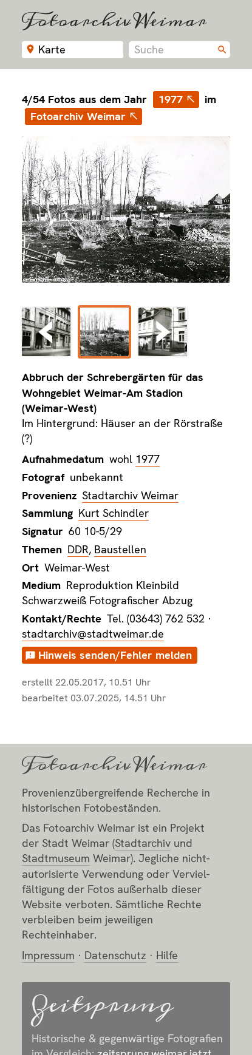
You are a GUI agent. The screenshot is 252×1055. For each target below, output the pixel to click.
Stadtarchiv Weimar (130, 495)
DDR (78, 549)
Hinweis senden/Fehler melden (115, 655)
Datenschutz (115, 955)
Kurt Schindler (113, 513)
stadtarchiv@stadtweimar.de (93, 634)
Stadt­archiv (143, 843)
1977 (170, 99)
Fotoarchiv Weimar (114, 20)
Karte (52, 49)
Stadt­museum (56, 858)
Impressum (48, 955)
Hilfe (167, 955)
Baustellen (120, 549)
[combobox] (179, 49)
